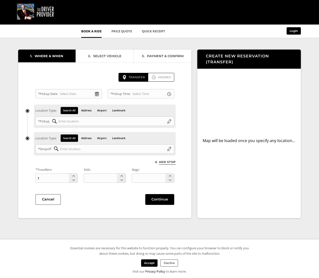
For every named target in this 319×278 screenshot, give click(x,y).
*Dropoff (44, 149)
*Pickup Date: (48, 94)
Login (294, 31)
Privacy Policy (155, 271)
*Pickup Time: (120, 94)
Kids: (87, 170)
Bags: (136, 170)
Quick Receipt (153, 31)
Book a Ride (91, 31)
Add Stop (167, 162)
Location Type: (46, 110)
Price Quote (121, 31)
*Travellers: (44, 170)
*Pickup (44, 121)
